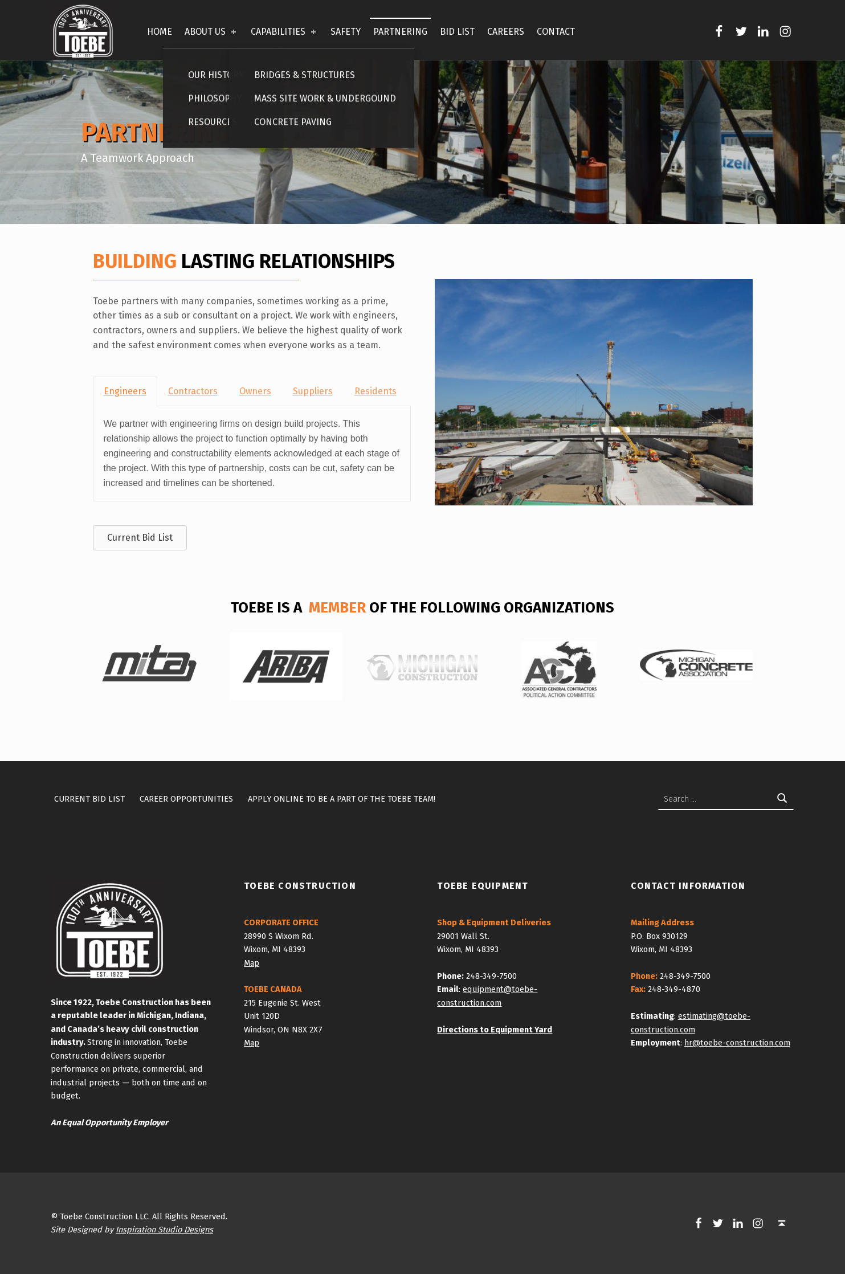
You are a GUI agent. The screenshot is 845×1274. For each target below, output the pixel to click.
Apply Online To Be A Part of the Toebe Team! (341, 799)
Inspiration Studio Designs (164, 1229)
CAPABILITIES (284, 31)
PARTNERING (400, 31)
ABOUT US (211, 31)
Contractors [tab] (193, 391)
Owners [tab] (255, 391)
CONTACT (556, 31)
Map (251, 963)
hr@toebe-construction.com (737, 1043)
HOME (159, 31)
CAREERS (505, 31)
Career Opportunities (186, 799)
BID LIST (457, 31)
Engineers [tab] (125, 391)
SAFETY (345, 31)
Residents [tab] (375, 391)
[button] (140, 537)
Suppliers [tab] (313, 391)
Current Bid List (89, 799)
